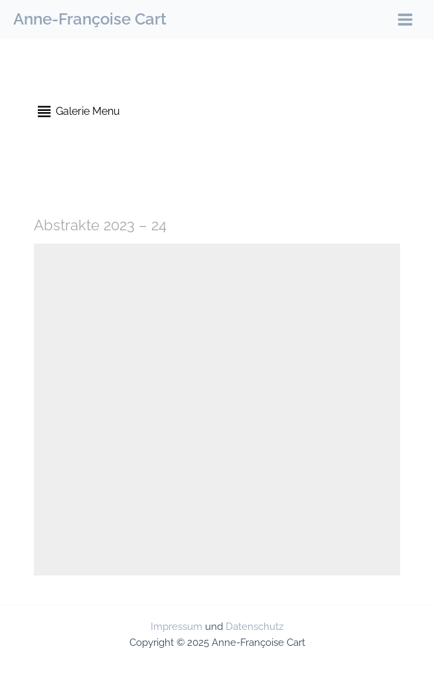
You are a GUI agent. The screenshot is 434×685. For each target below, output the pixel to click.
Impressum (176, 626)
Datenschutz (254, 626)
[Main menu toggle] (405, 19)
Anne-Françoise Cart (90, 19)
